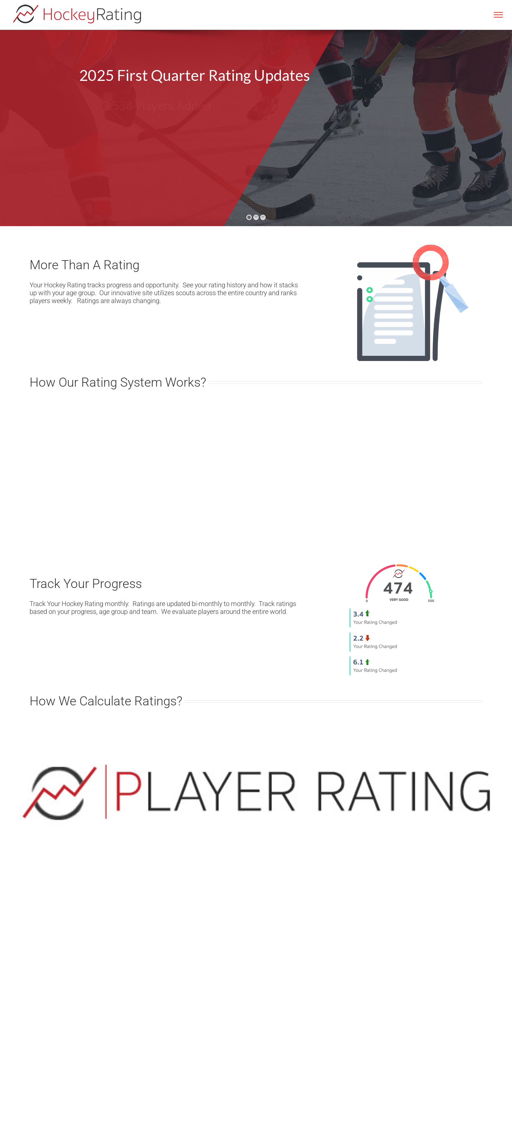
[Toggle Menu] (498, 15)
